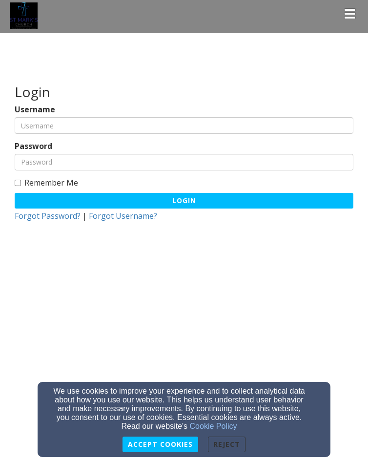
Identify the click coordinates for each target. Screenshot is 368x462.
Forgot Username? (123, 215)
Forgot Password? (48, 215)
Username (35, 110)
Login (184, 200)
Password (33, 146)
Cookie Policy (213, 426)
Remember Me (46, 183)
